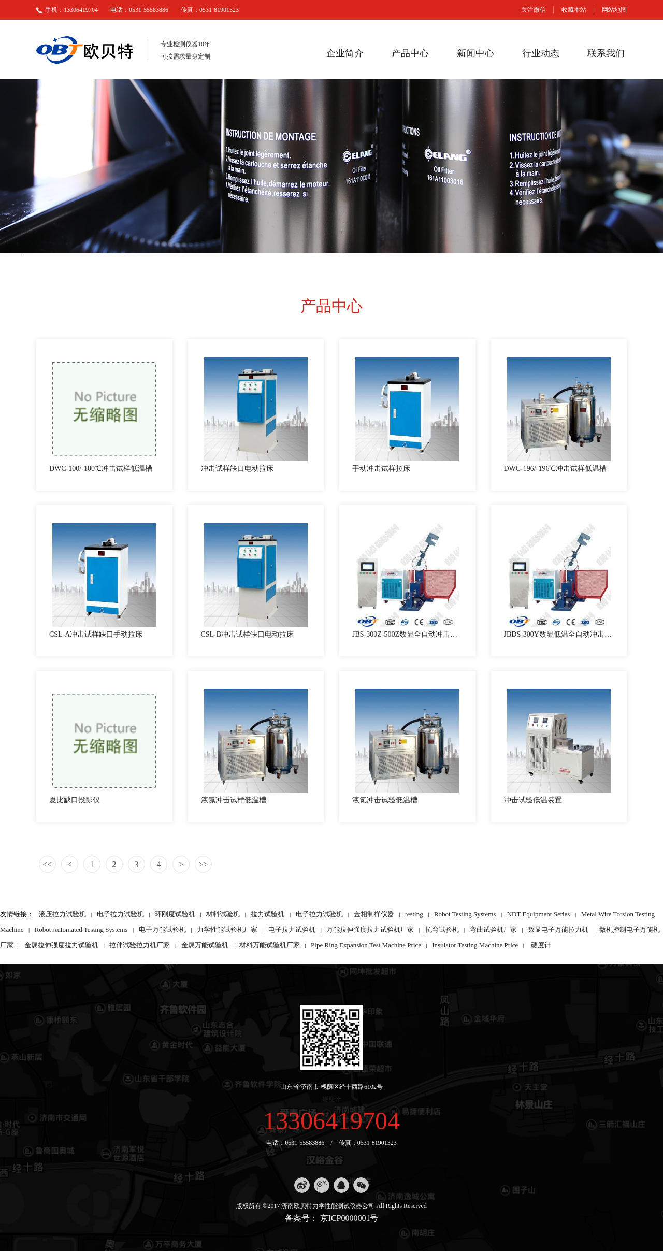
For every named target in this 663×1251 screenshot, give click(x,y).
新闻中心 (475, 53)
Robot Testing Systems (465, 914)
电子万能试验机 (162, 929)
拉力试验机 (267, 914)
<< (47, 864)
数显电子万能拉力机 (558, 929)
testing (414, 914)
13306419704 (331, 1120)
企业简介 (345, 53)
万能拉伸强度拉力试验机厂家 (370, 929)
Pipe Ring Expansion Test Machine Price (366, 945)
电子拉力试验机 (120, 914)
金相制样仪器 (374, 914)
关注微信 (533, 9)
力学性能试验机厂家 (227, 929)
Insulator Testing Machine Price (475, 945)
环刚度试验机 (175, 914)
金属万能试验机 (204, 945)
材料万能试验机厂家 (269, 945)
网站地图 (614, 9)
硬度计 (541, 945)
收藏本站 (573, 9)
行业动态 (540, 53)
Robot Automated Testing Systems (81, 929)
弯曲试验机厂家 (493, 929)
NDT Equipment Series (538, 914)
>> (203, 864)
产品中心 (410, 53)
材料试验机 (223, 914)
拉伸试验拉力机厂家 (139, 945)
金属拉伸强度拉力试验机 (61, 945)
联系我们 (606, 53)
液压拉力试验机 (62, 914)
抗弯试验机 (442, 929)
